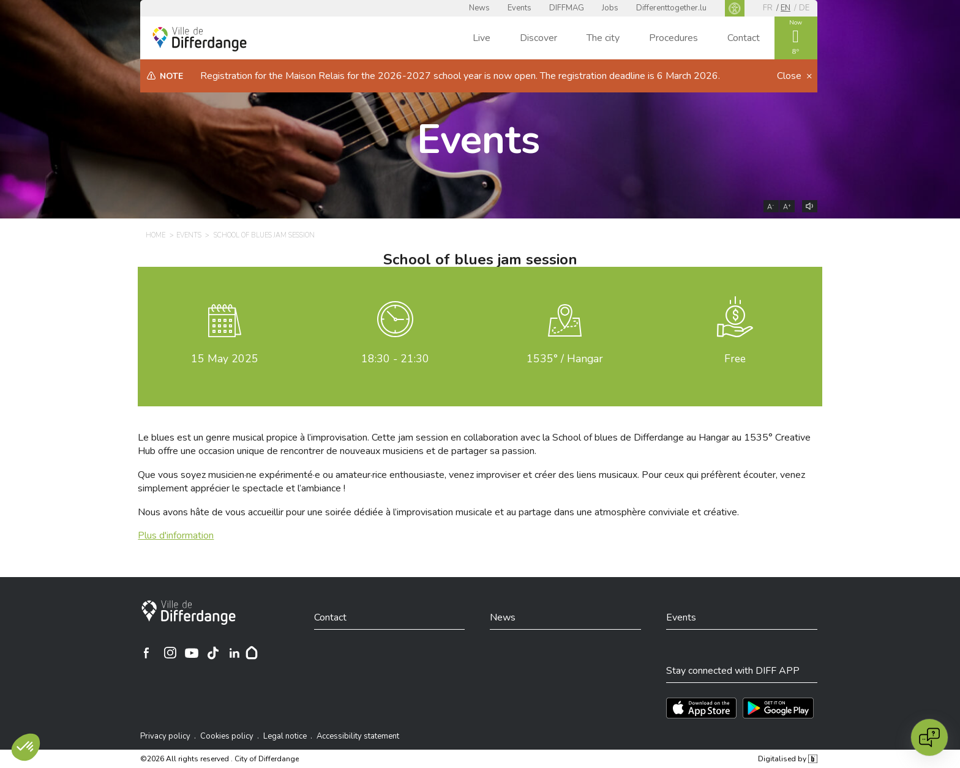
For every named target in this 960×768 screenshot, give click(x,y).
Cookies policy (226, 736)
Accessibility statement (358, 736)
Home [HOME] (155, 235)
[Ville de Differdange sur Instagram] (170, 653)
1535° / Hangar (565, 358)
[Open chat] (929, 737)
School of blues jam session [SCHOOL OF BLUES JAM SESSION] (264, 235)
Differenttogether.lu (671, 7)
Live (481, 38)
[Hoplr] (251, 653)
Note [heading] (171, 76)
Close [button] (790, 76)
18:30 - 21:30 (395, 358)
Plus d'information (176, 535)
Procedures (673, 38)
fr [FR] (768, 7)
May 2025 (224, 358)
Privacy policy (165, 736)
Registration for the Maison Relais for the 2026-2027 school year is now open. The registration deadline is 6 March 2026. (460, 76)
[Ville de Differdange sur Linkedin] (234, 653)
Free (735, 358)
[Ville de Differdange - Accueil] (199, 39)
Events (519, 7)
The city (603, 38)
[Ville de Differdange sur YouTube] (191, 653)
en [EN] (785, 7)
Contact (743, 38)
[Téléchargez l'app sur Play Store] (778, 708)
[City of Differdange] (188, 612)
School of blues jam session (480, 259)
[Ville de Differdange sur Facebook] (146, 653)
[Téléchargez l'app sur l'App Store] (701, 708)
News (479, 7)
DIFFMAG (566, 7)
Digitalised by (787, 759)
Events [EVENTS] (188, 235)
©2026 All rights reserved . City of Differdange (219, 759)
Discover (538, 38)
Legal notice (285, 736)
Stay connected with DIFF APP (733, 670)
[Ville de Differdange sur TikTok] (213, 653)
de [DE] (804, 7)
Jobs (610, 7)
